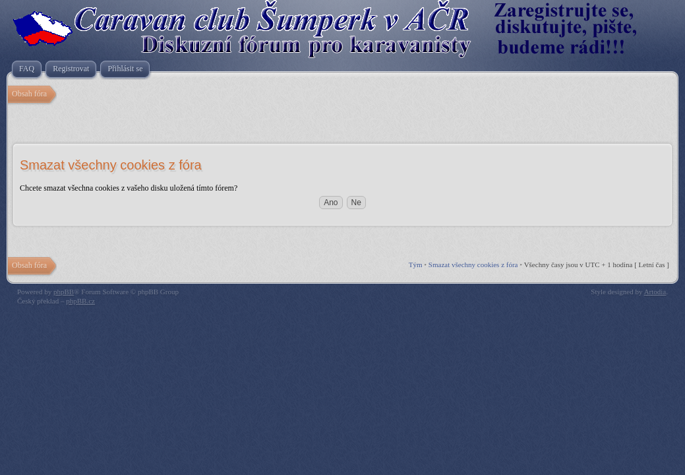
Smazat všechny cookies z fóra (473, 265)
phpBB (63, 292)
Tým (416, 265)
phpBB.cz (80, 301)
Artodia (655, 292)
